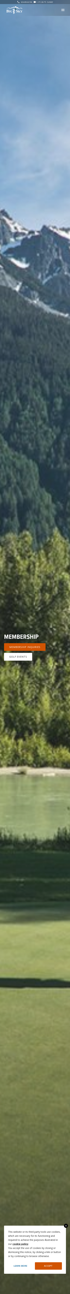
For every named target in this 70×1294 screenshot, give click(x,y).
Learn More (20, 1265)
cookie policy (20, 1244)
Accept (48, 1265)
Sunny (50, 2)
